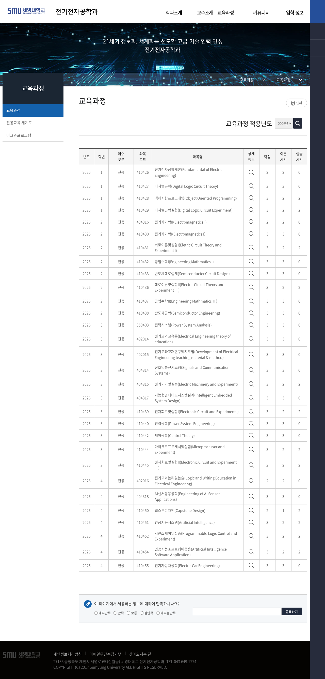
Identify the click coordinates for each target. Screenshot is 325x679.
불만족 (146, 612)
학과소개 (174, 13)
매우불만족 (166, 612)
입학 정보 (294, 13)
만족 (118, 612)
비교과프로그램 (32, 135)
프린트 (296, 103)
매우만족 (102, 612)
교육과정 (225, 13)
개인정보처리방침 (67, 654)
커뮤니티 (261, 13)
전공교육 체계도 (32, 123)
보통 (132, 612)
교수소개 (205, 13)
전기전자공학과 (76, 12)
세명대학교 (26, 11)
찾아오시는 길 (140, 654)
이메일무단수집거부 (105, 654)
